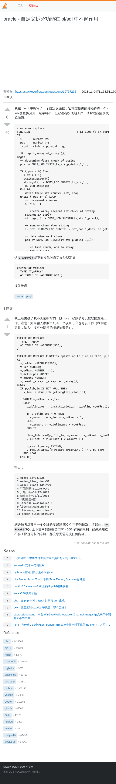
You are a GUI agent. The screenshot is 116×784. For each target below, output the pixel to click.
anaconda (10, 674)
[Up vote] (7, 110)
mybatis (9, 668)
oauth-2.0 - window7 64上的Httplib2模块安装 (41, 586)
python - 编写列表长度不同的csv (33, 572)
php (7, 641)
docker (9, 701)
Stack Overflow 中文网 (18, 767)
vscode (9, 694)
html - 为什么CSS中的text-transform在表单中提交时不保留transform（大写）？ (62, 624)
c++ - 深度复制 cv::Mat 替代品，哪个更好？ (40, 607)
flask (7, 715)
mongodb (10, 661)
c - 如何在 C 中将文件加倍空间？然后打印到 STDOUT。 (48, 558)
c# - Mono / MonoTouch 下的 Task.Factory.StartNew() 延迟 (49, 579)
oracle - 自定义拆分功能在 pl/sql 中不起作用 (50, 19)
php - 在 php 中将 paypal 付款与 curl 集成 (39, 600)
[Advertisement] (58, 58)
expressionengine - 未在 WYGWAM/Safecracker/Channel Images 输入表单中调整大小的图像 (62, 616)
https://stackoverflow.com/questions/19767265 (45, 91)
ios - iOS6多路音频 (25, 593)
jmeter (8, 728)
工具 (20, 5)
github (8, 708)
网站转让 (33, 5)
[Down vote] (7, 124)
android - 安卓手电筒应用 (29, 565)
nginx (8, 654)
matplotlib (10, 735)
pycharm (10, 681)
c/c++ (8, 648)
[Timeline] (7, 132)
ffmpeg (9, 721)
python (9, 688)
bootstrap (10, 741)
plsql (29, 296)
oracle (19, 296)
